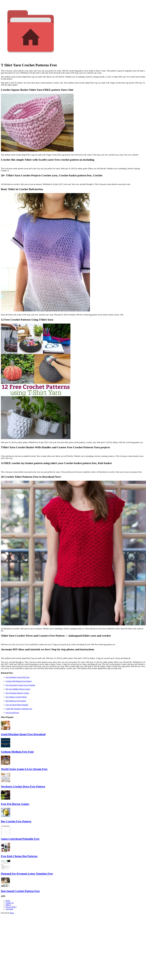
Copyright (9, 909)
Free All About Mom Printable (17, 705)
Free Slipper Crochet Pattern (16, 697)
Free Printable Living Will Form (18, 677)
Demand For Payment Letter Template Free (27, 873)
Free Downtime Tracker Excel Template (20, 685)
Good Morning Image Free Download (23, 734)
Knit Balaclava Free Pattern (16, 701)
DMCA (8, 905)
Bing (12, 913)
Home (8, 901)
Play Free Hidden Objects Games (18, 689)
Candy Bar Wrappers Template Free (19, 709)
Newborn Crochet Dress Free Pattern (23, 786)
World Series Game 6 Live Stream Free (24, 768)
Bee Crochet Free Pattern (16, 821)
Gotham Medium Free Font (17, 751)
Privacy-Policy (11, 907)
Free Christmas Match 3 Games (17, 693)
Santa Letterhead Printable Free (20, 838)
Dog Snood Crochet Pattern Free (20, 891)
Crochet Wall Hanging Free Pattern (19, 681)
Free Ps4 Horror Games (15, 803)
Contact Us (10, 903)
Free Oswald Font (12, 713)
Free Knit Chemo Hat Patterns (19, 856)
